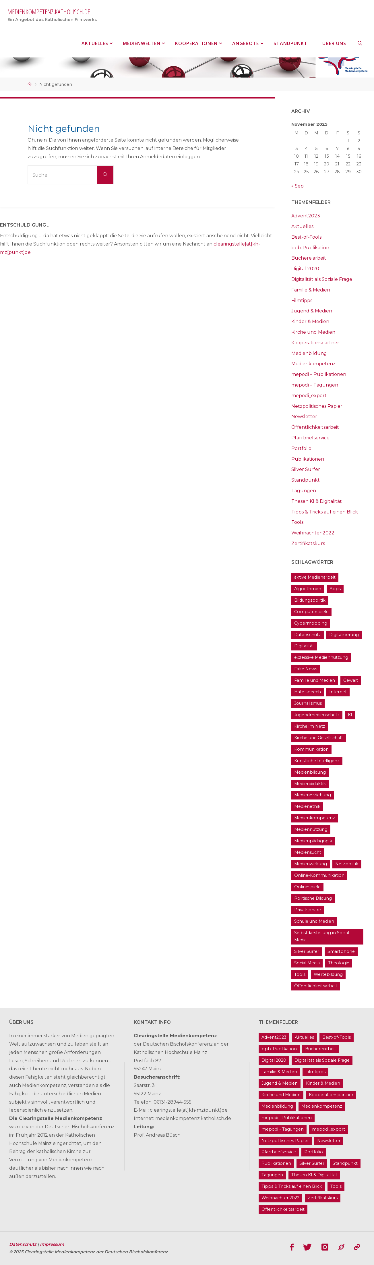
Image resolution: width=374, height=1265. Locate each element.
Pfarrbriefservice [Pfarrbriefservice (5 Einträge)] (278, 1151)
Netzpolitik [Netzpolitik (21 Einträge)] (347, 863)
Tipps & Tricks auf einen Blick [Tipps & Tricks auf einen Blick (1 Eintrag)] (291, 1186)
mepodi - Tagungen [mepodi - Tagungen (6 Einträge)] (282, 1129)
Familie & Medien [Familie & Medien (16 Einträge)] (279, 1071)
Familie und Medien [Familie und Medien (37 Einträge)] (314, 680)
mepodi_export (309, 395)
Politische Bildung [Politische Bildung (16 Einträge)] (313, 898)
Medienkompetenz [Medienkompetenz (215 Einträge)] (314, 817)
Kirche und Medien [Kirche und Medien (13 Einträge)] (281, 1094)
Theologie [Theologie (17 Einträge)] (338, 962)
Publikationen (307, 459)
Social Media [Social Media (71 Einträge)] (307, 962)
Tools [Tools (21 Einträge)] (299, 974)
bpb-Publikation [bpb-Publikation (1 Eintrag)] (279, 1048)
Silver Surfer (305, 469)
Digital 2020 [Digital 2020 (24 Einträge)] (273, 1060)
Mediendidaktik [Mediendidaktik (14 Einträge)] (310, 783)
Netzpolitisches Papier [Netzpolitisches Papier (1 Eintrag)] (285, 1140)
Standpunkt (305, 480)
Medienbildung (309, 353)
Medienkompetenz (313, 363)
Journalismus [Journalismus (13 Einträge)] (308, 703)
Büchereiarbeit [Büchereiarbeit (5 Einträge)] (320, 1048)
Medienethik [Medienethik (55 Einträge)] (307, 806)
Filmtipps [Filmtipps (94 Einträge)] (315, 1071)
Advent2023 (305, 216)
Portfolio (301, 448)
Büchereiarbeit (308, 258)
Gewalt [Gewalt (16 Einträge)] (350, 680)
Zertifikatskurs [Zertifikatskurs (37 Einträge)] (323, 1197)
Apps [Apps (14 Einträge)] (335, 588)
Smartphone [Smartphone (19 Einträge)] (341, 951)
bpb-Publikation (310, 247)
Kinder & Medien (310, 321)
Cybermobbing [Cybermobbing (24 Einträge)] (310, 623)
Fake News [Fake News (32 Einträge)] (305, 668)
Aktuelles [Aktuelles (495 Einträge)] (304, 1037)
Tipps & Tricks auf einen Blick (324, 512)
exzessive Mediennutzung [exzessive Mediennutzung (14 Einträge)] (321, 657)
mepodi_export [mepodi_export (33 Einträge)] (328, 1129)
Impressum (52, 1244)
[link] (360, 43)
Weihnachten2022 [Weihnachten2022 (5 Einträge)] (280, 1197)
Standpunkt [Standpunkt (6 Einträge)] (345, 1163)
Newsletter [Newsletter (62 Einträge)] (328, 1140)
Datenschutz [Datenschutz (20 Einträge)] (307, 634)
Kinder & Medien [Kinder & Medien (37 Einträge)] (323, 1083)
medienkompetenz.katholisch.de (48, 11)
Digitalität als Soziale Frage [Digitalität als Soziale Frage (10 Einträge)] (322, 1060)
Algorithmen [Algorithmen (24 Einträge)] (307, 588)
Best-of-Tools (306, 237)
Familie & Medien (310, 290)
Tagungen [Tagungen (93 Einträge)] (272, 1174)
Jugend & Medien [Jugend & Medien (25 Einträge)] (279, 1083)
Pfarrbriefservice (310, 438)
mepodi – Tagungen (314, 385)
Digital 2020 (305, 268)
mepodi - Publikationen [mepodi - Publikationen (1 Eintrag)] (286, 1117)
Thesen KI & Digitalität (316, 501)
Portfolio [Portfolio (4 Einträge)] (313, 1151)
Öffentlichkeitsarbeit (315, 427)
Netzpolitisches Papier (316, 406)
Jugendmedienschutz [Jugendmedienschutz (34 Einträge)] (317, 714)
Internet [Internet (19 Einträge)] (338, 691)
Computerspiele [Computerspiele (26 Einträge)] (311, 611)
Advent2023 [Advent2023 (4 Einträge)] (273, 1037)
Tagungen (303, 490)
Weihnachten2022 (312, 533)
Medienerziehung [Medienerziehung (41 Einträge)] (312, 794)
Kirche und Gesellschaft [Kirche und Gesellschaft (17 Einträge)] (318, 737)
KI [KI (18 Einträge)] (350, 714)
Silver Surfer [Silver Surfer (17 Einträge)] (306, 951)
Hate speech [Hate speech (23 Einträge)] (307, 691)
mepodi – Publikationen (318, 374)
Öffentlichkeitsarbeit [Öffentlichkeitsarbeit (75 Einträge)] (315, 985)
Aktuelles (302, 226)
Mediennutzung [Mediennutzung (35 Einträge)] (311, 829)
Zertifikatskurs (308, 543)
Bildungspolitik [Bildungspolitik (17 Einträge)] (309, 600)
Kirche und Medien (313, 332)
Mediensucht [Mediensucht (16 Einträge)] (307, 852)
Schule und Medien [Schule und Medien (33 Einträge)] (314, 921)
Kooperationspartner (315, 342)
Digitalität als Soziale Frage (321, 279)
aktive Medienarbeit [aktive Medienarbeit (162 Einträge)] (315, 577)
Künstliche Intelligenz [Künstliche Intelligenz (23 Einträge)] (317, 760)
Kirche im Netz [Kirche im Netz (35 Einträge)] (309, 726)
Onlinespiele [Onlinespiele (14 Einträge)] (307, 886)
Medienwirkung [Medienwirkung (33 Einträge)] (310, 863)
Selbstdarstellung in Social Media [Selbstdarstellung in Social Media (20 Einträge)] (321, 936)
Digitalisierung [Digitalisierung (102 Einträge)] (344, 634)
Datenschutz (23, 1244)
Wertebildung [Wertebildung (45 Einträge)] (328, 974)
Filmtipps (301, 300)
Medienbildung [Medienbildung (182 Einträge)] (310, 772)
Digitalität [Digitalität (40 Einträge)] (304, 645)
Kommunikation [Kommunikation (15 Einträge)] (311, 749)
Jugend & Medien (311, 311)
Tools (297, 522)
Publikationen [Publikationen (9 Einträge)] (276, 1163)
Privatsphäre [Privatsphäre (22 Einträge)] (307, 909)
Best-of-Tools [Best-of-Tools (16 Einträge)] (336, 1037)
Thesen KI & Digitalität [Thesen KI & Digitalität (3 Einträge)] (314, 1174)
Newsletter (304, 416)
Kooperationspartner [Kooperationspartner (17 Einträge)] (331, 1094)
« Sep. (298, 186)
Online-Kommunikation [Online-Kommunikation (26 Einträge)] (319, 875)
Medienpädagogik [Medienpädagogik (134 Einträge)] (313, 840)
